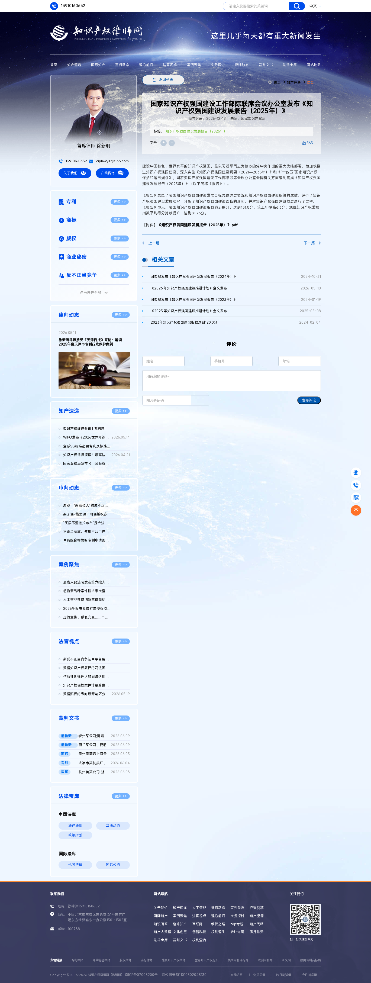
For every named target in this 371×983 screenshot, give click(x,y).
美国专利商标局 (238, 960)
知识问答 (161, 924)
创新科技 (199, 932)
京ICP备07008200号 (141, 974)
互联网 (197, 924)
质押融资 (257, 932)
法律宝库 (290, 65)
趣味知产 (180, 924)
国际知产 (98, 65)
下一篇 (312, 243)
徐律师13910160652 (84, 906)
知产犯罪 (257, 916)
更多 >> (120, 201)
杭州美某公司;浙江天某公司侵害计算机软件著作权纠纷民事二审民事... (104, 772)
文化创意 (180, 932)
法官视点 (170, 65)
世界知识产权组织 (206, 960)
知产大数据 (162, 932)
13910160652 (67, 6)
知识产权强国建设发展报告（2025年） (196, 131)
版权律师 (125, 960)
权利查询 (199, 940)
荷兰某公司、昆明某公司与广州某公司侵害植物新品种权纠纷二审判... (104, 745)
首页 (53, 65)
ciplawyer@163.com (109, 161)
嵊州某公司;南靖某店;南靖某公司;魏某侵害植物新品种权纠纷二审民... (104, 736)
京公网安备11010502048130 (184, 974)
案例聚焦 (194, 65)
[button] (90, 384)
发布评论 (309, 400)
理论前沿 (146, 65)
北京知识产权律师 (173, 960)
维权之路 (218, 924)
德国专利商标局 (310, 960)
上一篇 (151, 243)
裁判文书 (266, 65)
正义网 (286, 960)
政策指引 (75, 835)
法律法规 (75, 825)
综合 (310, 82)
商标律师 (147, 960)
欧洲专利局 (265, 960)
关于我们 (74, 172)
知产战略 (257, 924)
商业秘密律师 (101, 960)
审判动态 (122, 65)
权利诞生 (218, 932)
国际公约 (113, 864)
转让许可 (237, 932)
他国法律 (75, 864)
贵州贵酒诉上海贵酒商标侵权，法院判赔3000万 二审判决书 (104, 754)
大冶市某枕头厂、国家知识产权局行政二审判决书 (104, 763)
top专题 (236, 924)
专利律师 (77, 960)
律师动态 (242, 65)
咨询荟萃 (257, 907)
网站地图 (314, 65)
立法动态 (113, 825)
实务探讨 (218, 65)
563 (310, 143)
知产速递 (74, 65)
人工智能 (199, 907)
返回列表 (166, 79)
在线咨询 (112, 172)
